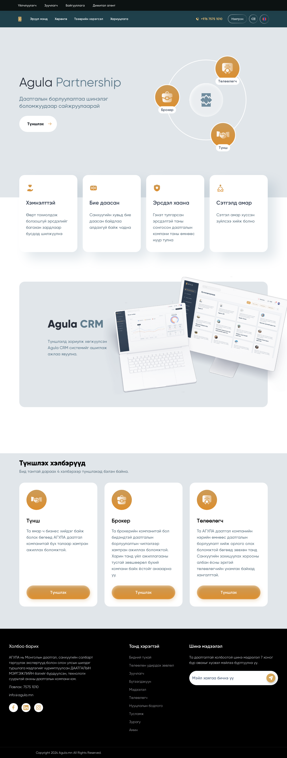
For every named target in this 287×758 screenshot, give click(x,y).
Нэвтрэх (237, 19)
